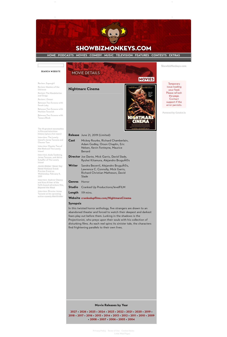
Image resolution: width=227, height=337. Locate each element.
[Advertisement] (113, 9)
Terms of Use (114, 330)
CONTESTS (159, 55)
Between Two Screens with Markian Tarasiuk (50, 110)
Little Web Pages (122, 333)
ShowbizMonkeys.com (173, 65)
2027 (73, 311)
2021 (129, 311)
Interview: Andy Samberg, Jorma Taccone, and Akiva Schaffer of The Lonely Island (50, 159)
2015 (98, 315)
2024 (101, 311)
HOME (51, 55)
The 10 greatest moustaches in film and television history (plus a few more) (51, 131)
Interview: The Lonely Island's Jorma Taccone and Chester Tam (50, 140)
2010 (142, 315)
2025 (92, 311)
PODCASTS (66, 55)
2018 (71, 315)
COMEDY (96, 55)
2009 (151, 315)
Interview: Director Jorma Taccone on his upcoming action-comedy (50, 194)
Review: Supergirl (46, 83)
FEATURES (142, 55)
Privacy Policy (99, 330)
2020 (138, 311)
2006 (112, 319)
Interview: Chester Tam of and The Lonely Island (50, 149)
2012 (125, 315)
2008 (93, 319)
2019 (147, 311)
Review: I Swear (45, 99)
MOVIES (81, 55)
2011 (133, 315)
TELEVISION (124, 55)
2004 (131, 319)
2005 (121, 319)
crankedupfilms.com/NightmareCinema (106, 198)
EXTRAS (174, 55)
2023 (111, 311)
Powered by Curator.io (174, 112)
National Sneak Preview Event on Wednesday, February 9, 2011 (50, 171)
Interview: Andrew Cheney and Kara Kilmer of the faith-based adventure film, (51, 184)
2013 (116, 315)
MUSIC (109, 55)
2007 (103, 319)
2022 (120, 311)
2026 (83, 311)
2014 (107, 315)
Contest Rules (127, 330)
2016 (89, 315)
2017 (80, 315)
